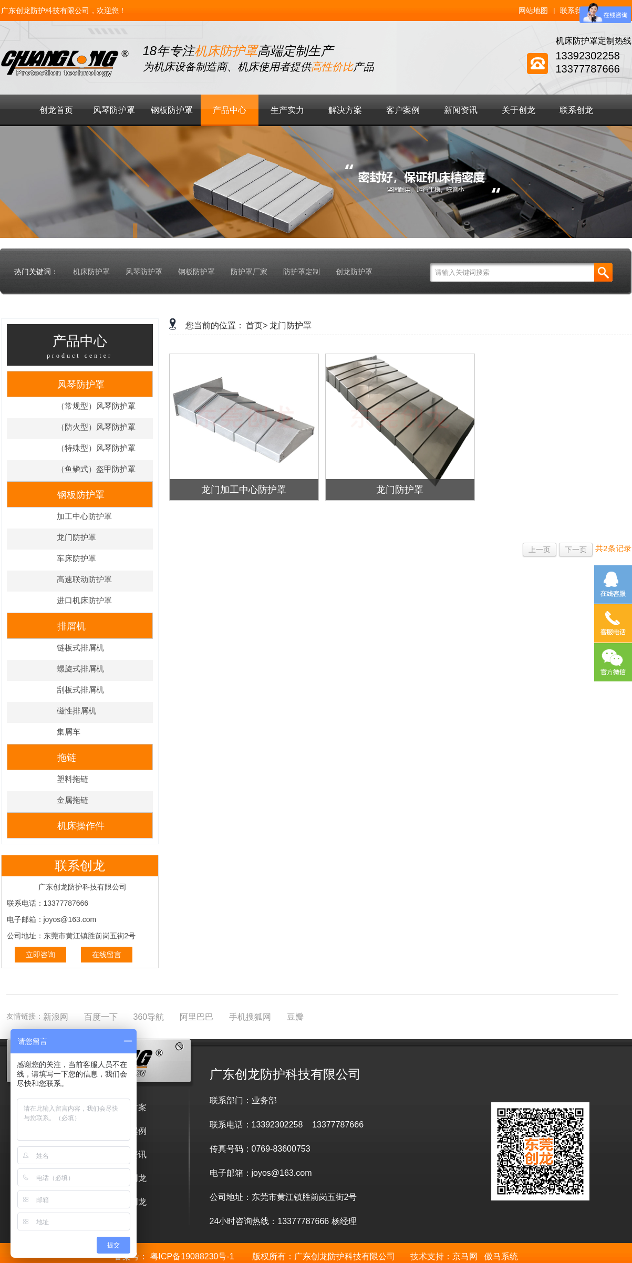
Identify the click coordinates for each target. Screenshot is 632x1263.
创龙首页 (56, 110)
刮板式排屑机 (80, 689)
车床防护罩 (76, 558)
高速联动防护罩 (84, 579)
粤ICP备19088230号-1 (192, 1256)
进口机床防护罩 (84, 600)
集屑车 (68, 731)
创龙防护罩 (354, 271)
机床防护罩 (91, 271)
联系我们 (574, 10)
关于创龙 (518, 110)
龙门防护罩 (76, 537)
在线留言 (106, 954)
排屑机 (71, 626)
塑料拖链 (72, 778)
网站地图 (533, 10)
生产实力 (287, 110)
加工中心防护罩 (84, 516)
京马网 (465, 1256)
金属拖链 (72, 799)
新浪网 (55, 1016)
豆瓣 (295, 1016)
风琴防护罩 (114, 110)
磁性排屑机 (76, 710)
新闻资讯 (461, 110)
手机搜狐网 (250, 1016)
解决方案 (345, 110)
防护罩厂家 (249, 271)
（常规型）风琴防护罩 (96, 405)
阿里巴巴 (196, 1016)
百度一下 (101, 1016)
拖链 (66, 757)
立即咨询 (40, 954)
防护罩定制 (301, 271)
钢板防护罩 (172, 110)
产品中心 (229, 110)
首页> (256, 325)
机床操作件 (81, 826)
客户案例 (403, 110)
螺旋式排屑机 (80, 668)
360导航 (148, 1016)
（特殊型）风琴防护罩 (96, 447)
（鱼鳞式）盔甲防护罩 (96, 468)
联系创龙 (576, 110)
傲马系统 (501, 1256)
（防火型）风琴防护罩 (96, 426)
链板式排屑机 (80, 647)
